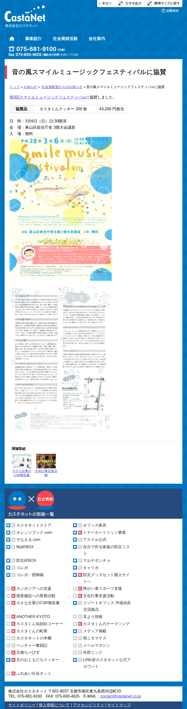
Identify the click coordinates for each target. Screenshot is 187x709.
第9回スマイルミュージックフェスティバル (47, 97)
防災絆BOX (26, 560)
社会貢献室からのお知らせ (62, 87)
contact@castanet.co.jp (120, 696)
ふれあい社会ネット (33, 673)
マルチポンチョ (96, 560)
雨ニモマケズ (94, 638)
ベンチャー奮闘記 (31, 645)
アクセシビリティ (88, 705)
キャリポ (91, 568)
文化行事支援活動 (46, 465)
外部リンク (93, 652)
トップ (14, 87)
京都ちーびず (28, 652)
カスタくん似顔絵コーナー (39, 624)
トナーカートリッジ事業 (104, 532)
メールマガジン (96, 645)
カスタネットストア (33, 525)
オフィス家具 (94, 525)
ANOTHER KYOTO (33, 617)
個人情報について (54, 705)
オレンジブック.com (34, 532)
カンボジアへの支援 (33, 588)
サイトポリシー (22, 705)
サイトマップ (119, 705)
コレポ (22, 568)
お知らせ (30, 87)
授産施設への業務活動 (35, 596)
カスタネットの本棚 (33, 638)
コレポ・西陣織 (30, 575)
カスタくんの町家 (31, 631)
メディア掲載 (94, 631)
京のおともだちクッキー (37, 660)
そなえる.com (28, 539)
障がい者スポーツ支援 (102, 588)
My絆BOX (25, 547)
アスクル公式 (94, 539)
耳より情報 (93, 617)
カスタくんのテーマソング (106, 624)
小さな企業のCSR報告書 (21, 465)
